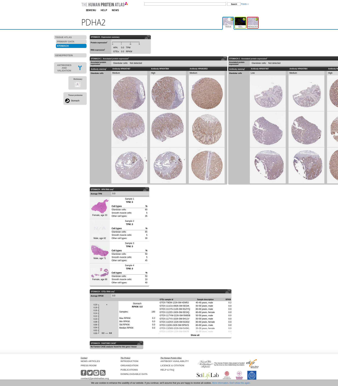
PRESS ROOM (89, 365)
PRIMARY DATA (65, 41)
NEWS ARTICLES (90, 361)
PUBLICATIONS (129, 369)
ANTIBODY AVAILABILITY (174, 361)
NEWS (115, 10)
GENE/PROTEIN (64, 55)
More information (220, 383)
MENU (91, 10)
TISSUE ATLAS (63, 37)
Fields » (245, 4)
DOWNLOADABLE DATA (134, 374)
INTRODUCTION (129, 361)
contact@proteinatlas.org (95, 378)
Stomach (75, 100)
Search (234, 4)
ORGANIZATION (129, 365)
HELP (104, 10)
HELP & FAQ (167, 369)
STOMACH (63, 46)
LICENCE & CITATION (172, 365)
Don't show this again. (239, 383)
